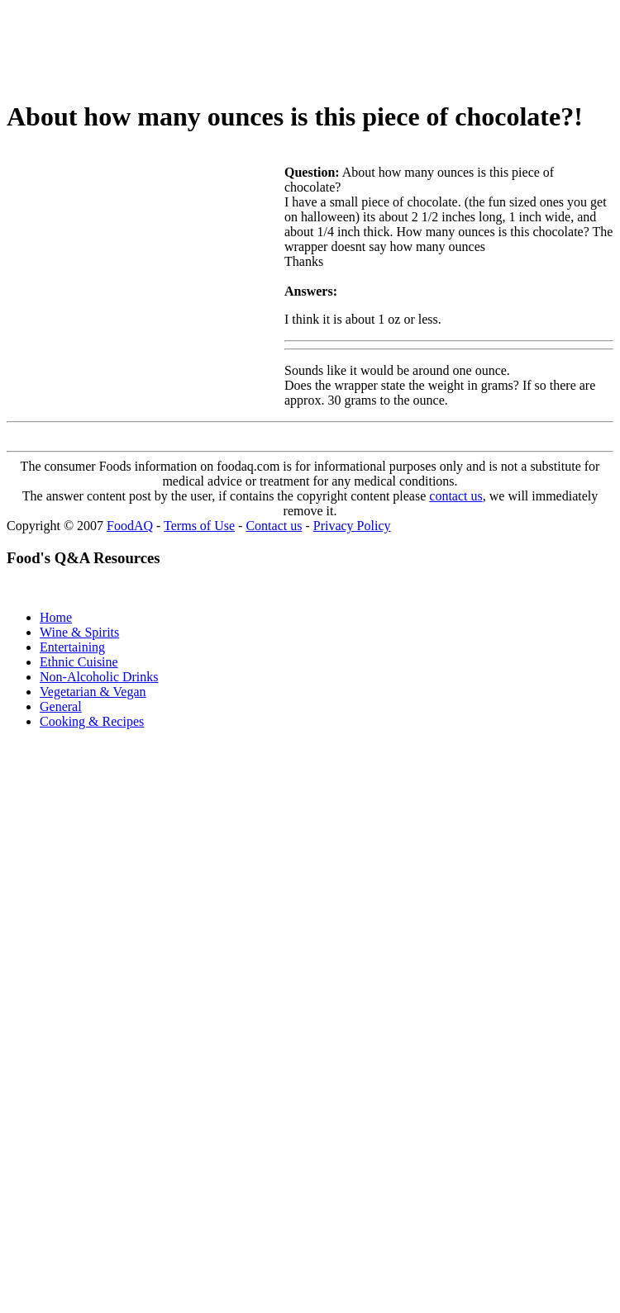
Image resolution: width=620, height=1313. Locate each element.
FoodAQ (130, 526)
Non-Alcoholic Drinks (99, 677)
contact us (455, 496)
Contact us (274, 526)
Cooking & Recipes (92, 721)
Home (56, 617)
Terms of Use (199, 526)
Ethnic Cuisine (79, 662)
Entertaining (72, 647)
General (61, 706)
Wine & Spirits (79, 632)
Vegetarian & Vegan (93, 692)
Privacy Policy (352, 526)
